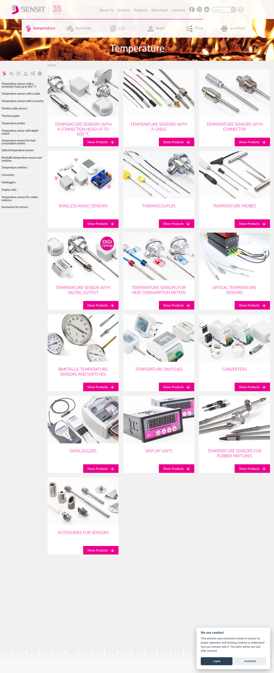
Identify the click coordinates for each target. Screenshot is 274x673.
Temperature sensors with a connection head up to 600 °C (19, 85)
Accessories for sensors (15, 206)
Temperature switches (14, 167)
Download (159, 10)
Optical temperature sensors (18, 150)
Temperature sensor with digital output (20, 132)
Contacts (178, 10)
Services (123, 10)
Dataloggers (9, 182)
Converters (8, 174)
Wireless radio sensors (14, 108)
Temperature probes (13, 123)
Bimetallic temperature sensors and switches (22, 159)
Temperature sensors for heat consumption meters (18, 142)
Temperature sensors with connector (23, 101)
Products (141, 10)
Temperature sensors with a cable (21, 93)
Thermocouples (10, 115)
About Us (106, 10)
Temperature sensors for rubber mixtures (20, 198)
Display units (9, 189)
